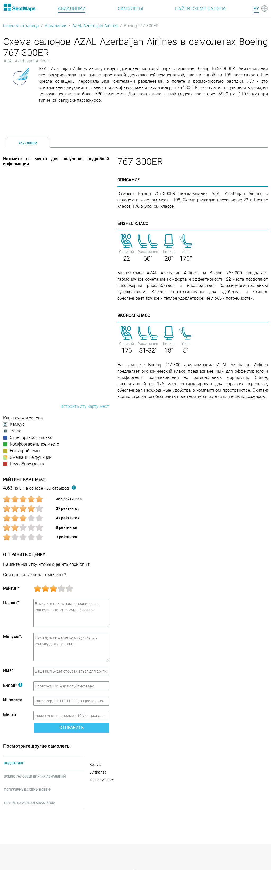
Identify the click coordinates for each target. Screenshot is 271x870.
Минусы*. (12, 636)
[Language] (261, 8)
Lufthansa (97, 772)
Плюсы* (11, 602)
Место (9, 714)
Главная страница (21, 25)
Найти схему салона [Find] (200, 8)
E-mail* (12, 685)
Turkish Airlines (101, 780)
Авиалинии (55, 25)
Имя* (8, 670)
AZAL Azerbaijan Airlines (95, 25)
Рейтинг (11, 588)
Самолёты (130, 8)
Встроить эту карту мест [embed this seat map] (85, 406)
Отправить (71, 727)
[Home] (19, 7)
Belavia (95, 764)
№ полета (12, 699)
